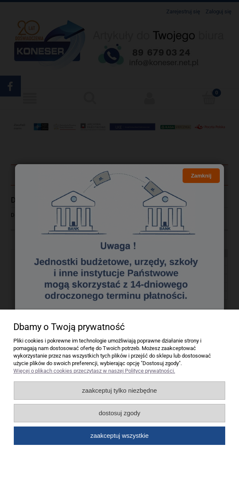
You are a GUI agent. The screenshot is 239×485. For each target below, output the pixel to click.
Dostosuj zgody (119, 412)
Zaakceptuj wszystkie (119, 435)
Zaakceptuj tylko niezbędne (119, 390)
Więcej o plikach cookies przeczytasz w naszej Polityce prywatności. (94, 371)
